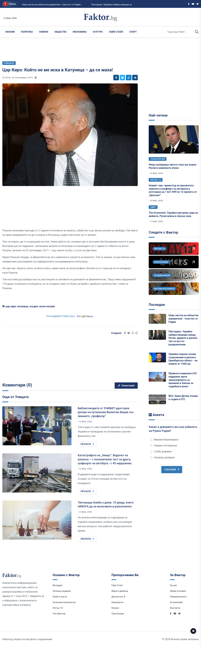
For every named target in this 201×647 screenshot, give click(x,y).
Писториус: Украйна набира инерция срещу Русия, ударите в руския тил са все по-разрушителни (182, 338)
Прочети (87, 444)
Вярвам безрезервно (164, 439)
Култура (98, 32)
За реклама (176, 602)
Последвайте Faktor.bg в (70, 316)
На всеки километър (64, 602)
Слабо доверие (161, 451)
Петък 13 (155, 180)
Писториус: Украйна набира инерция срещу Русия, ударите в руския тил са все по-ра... (125, 4)
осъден (33, 306)
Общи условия (178, 591)
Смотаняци (117, 613)
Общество (60, 32)
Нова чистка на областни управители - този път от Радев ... (41, 4)
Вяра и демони (119, 591)
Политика (27, 32)
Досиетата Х (118, 596)
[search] (197, 32)
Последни (157, 305)
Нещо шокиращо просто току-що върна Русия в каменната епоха (172, 166)
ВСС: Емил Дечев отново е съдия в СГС (183, 397)
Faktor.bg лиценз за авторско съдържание (27, 639)
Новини (43, 32)
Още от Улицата (15, 397)
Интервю (57, 585)
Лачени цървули (62, 591)
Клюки (115, 608)
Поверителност (178, 596)
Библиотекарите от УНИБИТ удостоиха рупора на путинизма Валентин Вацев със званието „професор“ (106, 412)
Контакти (175, 608)
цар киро (10, 306)
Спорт (133, 32)
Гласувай (171, 469)
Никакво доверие (162, 457)
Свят (153, 207)
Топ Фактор (59, 613)
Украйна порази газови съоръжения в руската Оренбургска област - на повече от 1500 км (183, 359)
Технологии (157, 159)
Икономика (80, 32)
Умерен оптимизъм (163, 445)
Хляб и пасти (60, 596)
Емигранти (117, 602)
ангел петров (47, 306)
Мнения (10, 32)
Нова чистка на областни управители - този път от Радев (183, 318)
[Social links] (189, 4)
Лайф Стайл (116, 32)
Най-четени (158, 115)
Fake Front (117, 585)
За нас (173, 585)
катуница (22, 306)
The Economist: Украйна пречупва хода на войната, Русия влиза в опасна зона (173, 214)
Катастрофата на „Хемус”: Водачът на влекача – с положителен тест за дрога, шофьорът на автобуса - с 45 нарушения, (105, 459)
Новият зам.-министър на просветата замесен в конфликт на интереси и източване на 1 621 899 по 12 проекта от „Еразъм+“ (173, 190)
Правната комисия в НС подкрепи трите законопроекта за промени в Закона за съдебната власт (182, 380)
